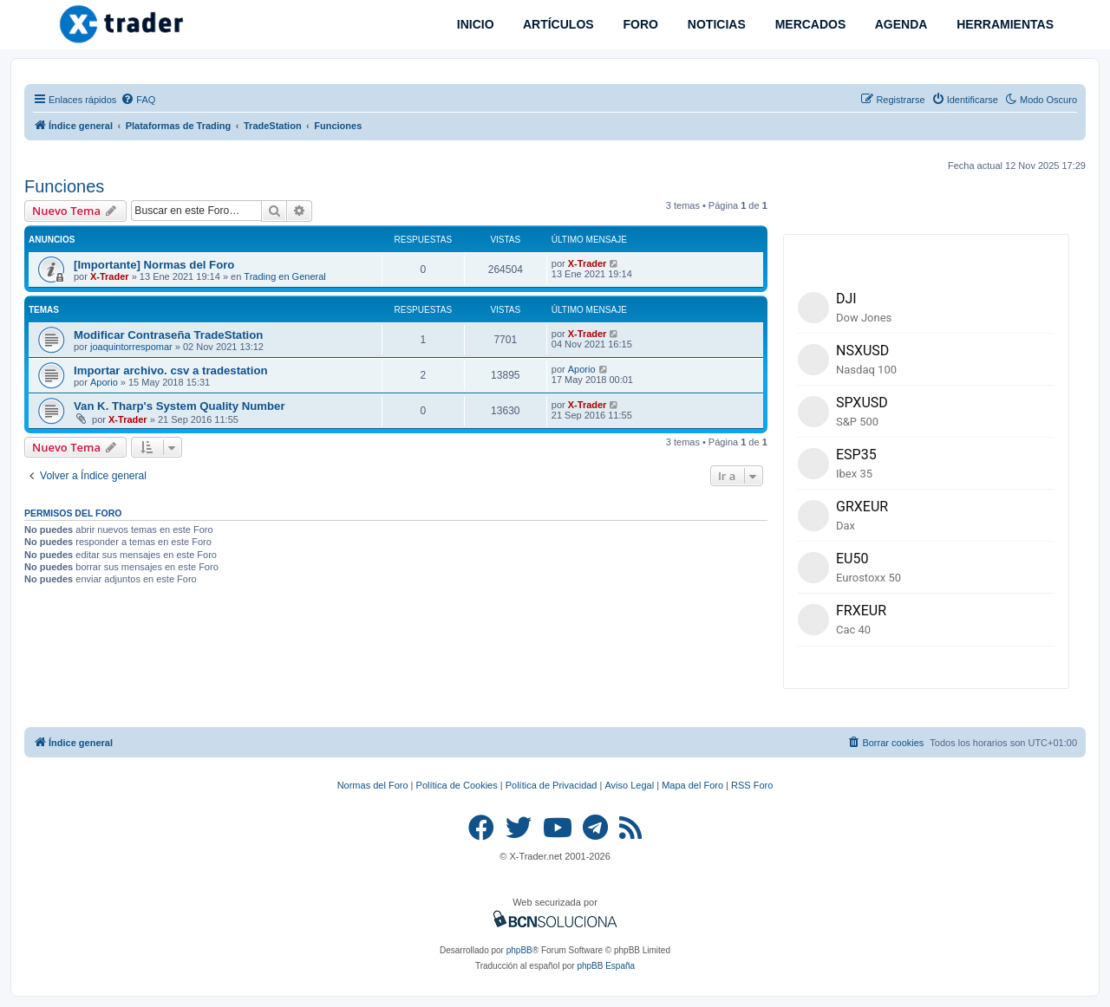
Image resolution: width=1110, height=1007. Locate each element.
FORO (639, 24)
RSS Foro (752, 785)
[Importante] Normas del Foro (154, 264)
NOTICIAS (715, 24)
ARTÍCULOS (557, 24)
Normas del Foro (372, 785)
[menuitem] (138, 99)
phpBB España (606, 966)
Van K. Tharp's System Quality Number (179, 406)
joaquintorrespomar (131, 346)
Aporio (104, 382)
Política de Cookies (457, 785)
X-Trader (109, 276)
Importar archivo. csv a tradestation (171, 370)
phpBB (519, 950)
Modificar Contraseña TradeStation (168, 334)
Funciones (64, 186)
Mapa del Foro (692, 785)
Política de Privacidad (551, 785)
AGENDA (899, 24)
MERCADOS (809, 24)
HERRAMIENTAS (1003, 24)
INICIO (474, 24)
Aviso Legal (629, 785)
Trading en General (284, 276)
